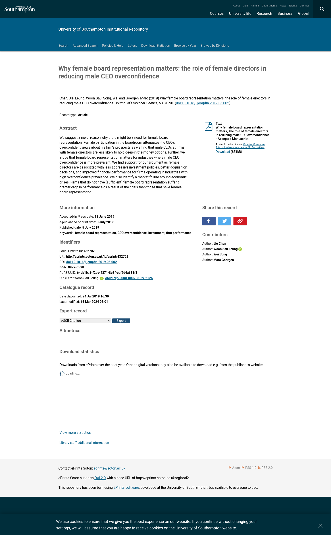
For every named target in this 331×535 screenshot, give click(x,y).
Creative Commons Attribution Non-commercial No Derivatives (240, 146)
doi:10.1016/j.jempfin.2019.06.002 (202, 103)
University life (240, 13)
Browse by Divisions (215, 46)
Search (63, 46)
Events (293, 5)
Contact (304, 5)
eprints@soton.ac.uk (109, 468)
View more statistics (75, 432)
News (283, 5)
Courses (217, 13)
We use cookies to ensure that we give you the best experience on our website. (124, 521)
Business (285, 13)
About (236, 5)
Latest (132, 46)
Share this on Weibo (240, 221)
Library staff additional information (84, 443)
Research (264, 13)
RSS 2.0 (267, 468)
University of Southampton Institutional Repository (103, 29)
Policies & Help (112, 46)
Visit (245, 5)
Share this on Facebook (209, 221)
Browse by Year (185, 46)
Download (223, 152)
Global (303, 13)
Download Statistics (155, 46)
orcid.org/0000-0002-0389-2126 (129, 278)
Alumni (255, 5)
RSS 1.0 (250, 468)
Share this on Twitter (224, 221)
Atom (236, 468)
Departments (269, 5)
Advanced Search (85, 46)
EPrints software (126, 487)
